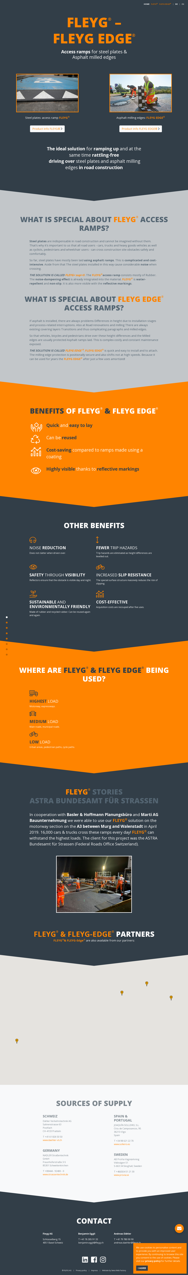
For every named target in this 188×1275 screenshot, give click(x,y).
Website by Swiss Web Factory (114, 1270)
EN (183, 4)
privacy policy (153, 1261)
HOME (146, 4)
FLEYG (154, 4)
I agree (142, 1268)
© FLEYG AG (66, 1270)
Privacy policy (81, 1270)
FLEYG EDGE (165, 4)
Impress (94, 1270)
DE (176, 4)
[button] (122, 993)
